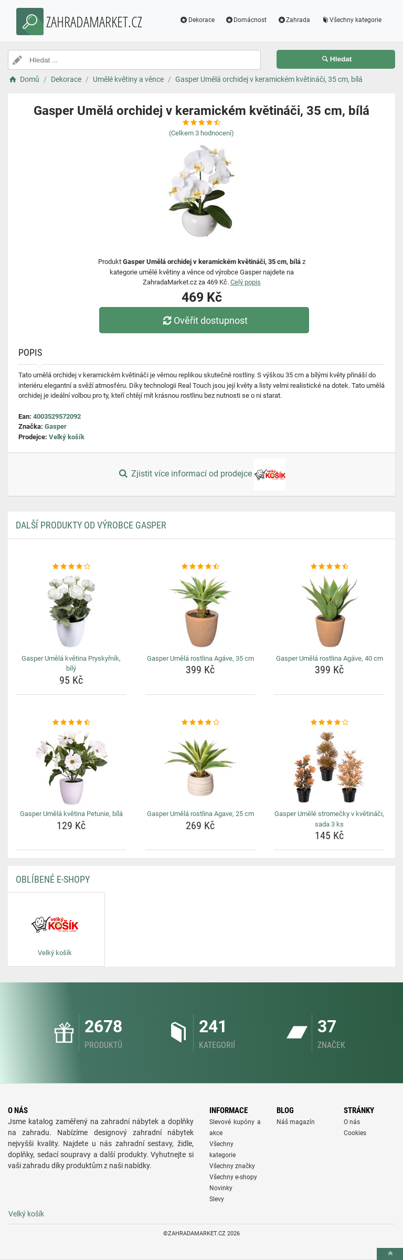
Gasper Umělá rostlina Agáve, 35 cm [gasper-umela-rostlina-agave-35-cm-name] (200, 658)
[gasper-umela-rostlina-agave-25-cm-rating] (200, 722)
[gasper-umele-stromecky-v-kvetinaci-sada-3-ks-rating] (329, 722)
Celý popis (245, 282)
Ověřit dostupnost (204, 320)
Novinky (220, 1188)
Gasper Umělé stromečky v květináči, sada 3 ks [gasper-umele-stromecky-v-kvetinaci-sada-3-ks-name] (329, 819)
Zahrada (293, 20)
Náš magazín (296, 1122)
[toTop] (390, 1254)
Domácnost (246, 20)
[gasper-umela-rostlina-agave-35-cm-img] (200, 611)
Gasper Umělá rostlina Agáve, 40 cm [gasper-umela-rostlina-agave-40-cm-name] (329, 658)
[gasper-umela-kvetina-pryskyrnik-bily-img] (71, 611)
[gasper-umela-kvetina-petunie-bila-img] (71, 766)
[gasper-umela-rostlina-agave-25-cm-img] (200, 766)
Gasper (56, 426)
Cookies (355, 1133)
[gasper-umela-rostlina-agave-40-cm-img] (329, 611)
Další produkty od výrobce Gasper (91, 525)
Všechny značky (232, 1166)
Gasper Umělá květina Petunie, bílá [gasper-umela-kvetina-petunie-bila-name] (71, 814)
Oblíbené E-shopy (53, 879)
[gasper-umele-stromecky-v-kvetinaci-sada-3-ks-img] (329, 766)
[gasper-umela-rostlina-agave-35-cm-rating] (200, 567)
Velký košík (66, 437)
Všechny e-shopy (233, 1177)
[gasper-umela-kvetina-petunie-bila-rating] (71, 722)
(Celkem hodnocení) (201, 133)
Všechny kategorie (351, 20)
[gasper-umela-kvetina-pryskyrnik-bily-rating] (71, 567)
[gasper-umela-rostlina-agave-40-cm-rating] (329, 567)
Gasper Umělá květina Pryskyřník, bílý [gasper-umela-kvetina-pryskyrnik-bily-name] (71, 663)
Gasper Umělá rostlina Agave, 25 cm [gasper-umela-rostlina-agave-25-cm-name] (200, 814)
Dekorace (197, 20)
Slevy (216, 1199)
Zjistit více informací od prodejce (201, 474)
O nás (352, 1122)
